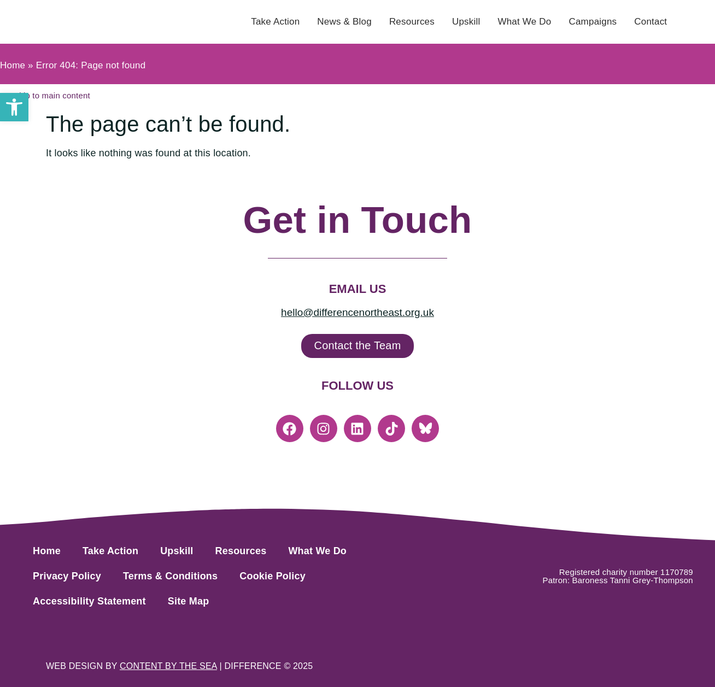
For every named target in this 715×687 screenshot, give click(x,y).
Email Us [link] (357, 289)
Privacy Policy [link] (67, 576)
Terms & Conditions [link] (170, 576)
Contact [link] (650, 21)
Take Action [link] (275, 21)
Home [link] (12, 65)
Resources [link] (412, 21)
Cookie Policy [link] (272, 576)
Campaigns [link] (593, 21)
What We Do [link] (524, 21)
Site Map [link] (188, 601)
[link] (14, 107)
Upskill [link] (466, 21)
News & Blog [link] (344, 21)
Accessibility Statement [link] (89, 601)
